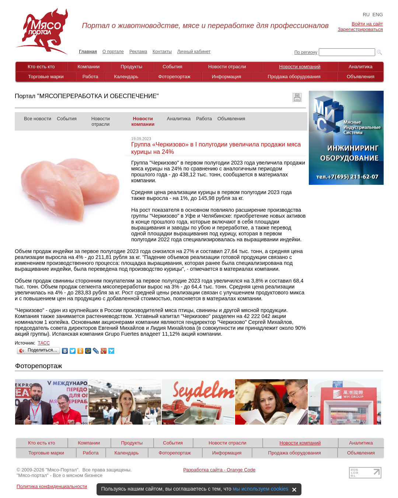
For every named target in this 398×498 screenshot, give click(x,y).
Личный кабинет (193, 51)
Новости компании (142, 121)
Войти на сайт (367, 24)
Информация (226, 76)
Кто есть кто (41, 66)
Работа (90, 76)
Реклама (138, 51)
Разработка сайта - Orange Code (219, 470)
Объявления (360, 76)
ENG (378, 14)
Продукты (131, 66)
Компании (89, 66)
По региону (305, 52)
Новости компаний (300, 66)
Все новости (37, 118)
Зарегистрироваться (360, 29)
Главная (88, 51)
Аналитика (360, 66)
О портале (113, 51)
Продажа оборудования (294, 76)
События (172, 66)
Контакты (162, 51)
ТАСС (44, 343)
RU (366, 14)
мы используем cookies (261, 489)
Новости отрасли (227, 66)
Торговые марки (46, 76)
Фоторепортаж (174, 76)
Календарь (126, 76)
